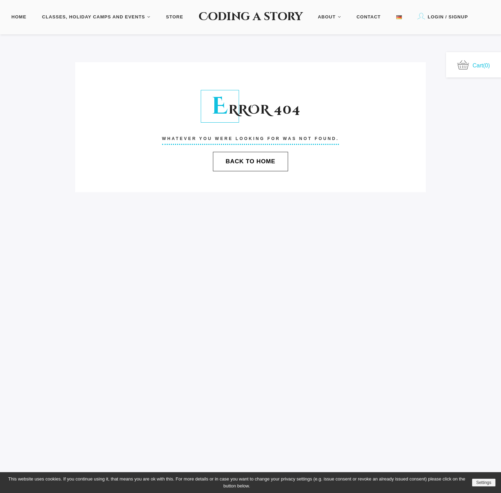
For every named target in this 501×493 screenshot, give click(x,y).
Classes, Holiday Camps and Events (96, 16)
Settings (483, 482)
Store (174, 16)
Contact (369, 16)
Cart (473, 64)
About (329, 16)
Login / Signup (443, 16)
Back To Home (250, 161)
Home (18, 16)
